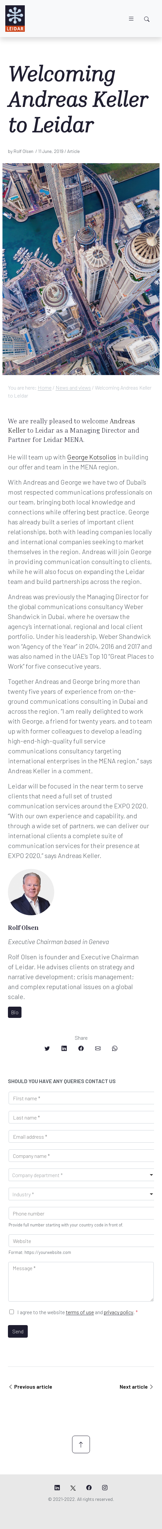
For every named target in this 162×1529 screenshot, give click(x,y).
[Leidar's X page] (73, 1487)
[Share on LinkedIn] (64, 1048)
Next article (137, 1386)
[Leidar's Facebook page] (89, 1487)
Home (45, 387)
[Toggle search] (146, 19)
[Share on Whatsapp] (115, 1048)
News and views (73, 387)
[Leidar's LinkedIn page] (57, 1487)
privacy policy (118, 1312)
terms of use (80, 1312)
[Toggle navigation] (131, 19)
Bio (15, 1012)
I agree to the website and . (77, 1312)
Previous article (30, 1386)
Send (17, 1331)
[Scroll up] (81, 1444)
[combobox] (83, 1175)
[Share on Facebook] (81, 1048)
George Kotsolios (91, 457)
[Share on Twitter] (47, 1048)
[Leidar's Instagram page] (105, 1487)
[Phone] (83, 1213)
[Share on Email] (98, 1048)
